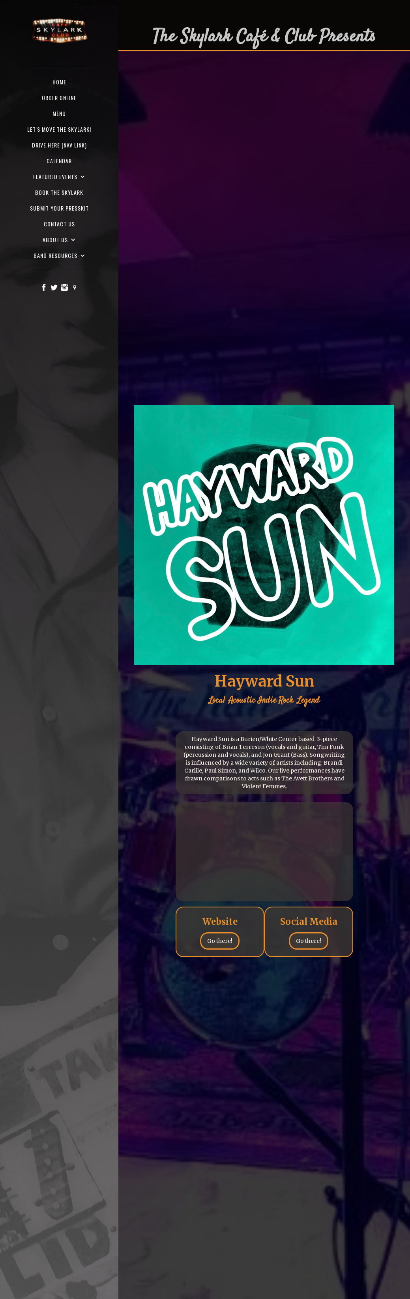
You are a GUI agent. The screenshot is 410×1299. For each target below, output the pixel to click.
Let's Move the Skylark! (59, 129)
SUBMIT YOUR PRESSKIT (59, 208)
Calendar (59, 161)
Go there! (219, 940)
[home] (59, 31)
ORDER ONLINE (59, 97)
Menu (59, 113)
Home (59, 82)
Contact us (59, 224)
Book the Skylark (59, 192)
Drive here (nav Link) (59, 145)
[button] (59, 177)
